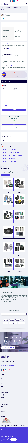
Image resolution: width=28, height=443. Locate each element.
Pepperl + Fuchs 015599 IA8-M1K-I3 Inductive (10, 156)
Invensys (8, 239)
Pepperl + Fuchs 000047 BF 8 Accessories (9, 149)
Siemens (8, 271)
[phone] (14, 95)
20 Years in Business (4, 380)
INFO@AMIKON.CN (11, 365)
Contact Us (2, 378)
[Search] (26, 314)
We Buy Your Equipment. (5, 404)
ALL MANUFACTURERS (8, 7)
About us (2, 381)
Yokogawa (8, 255)
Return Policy (3, 395)
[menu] (20, 3)
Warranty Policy (3, 397)
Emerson (19, 208)
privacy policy (9, 113)
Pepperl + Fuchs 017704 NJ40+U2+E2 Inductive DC (11, 158)
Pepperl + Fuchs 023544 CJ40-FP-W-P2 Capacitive (11, 162)
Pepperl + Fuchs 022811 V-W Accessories (9, 161)
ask (14, 124)
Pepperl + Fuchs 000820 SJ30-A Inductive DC (10, 150)
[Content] (14, 101)
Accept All (13, 439)
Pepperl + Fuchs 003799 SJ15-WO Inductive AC (10, 152)
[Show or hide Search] (23, 3)
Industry (2, 406)
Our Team (2, 376)
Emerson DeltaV (18, 320)
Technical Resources (4, 411)
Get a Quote (14, 109)
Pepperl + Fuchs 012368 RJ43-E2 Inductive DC (10, 153)
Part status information (4, 392)
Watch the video (14, 284)
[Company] (20, 90)
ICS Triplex (20, 271)
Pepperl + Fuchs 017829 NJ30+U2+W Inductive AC (11, 159)
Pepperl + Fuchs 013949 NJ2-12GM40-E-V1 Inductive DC (12, 155)
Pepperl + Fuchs (15, 7)
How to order (3, 390)
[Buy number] (10, 85)
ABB (8, 192)
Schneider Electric (20, 239)
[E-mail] (8, 90)
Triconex (19, 255)
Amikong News (3, 409)
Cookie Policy (3, 383)
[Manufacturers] (26, 4)
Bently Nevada (8, 208)
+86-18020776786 (11, 367)
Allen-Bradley (19, 192)
